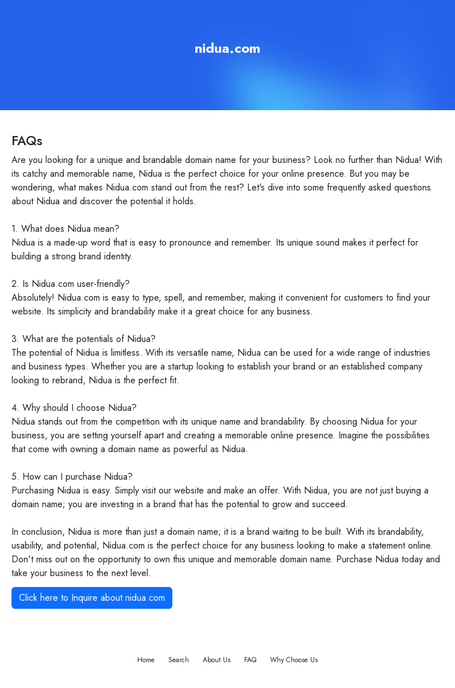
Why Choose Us (294, 660)
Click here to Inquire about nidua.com (92, 597)
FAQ (250, 660)
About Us (216, 660)
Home (146, 660)
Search (178, 660)
